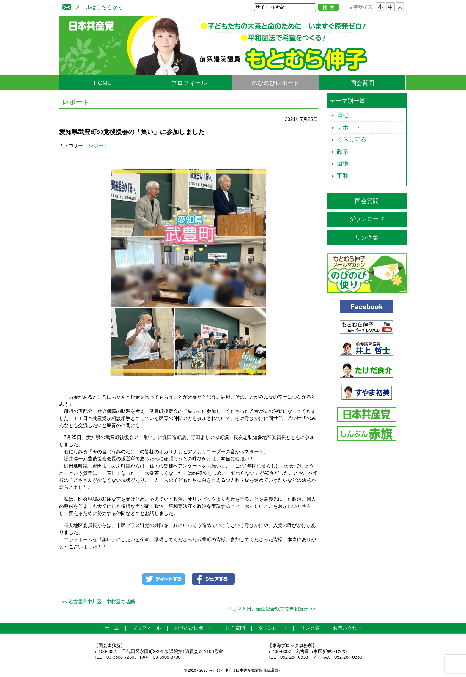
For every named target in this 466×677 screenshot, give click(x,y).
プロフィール (189, 83)
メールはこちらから (91, 6)
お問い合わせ (347, 628)
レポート (98, 145)
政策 (343, 151)
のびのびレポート (275, 83)
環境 (343, 163)
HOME (102, 83)
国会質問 (362, 83)
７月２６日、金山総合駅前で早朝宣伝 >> (271, 608)
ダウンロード (367, 219)
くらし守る (351, 139)
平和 (343, 175)
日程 (343, 115)
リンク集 (367, 237)
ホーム (112, 628)
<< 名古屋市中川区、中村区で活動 (98, 601)
